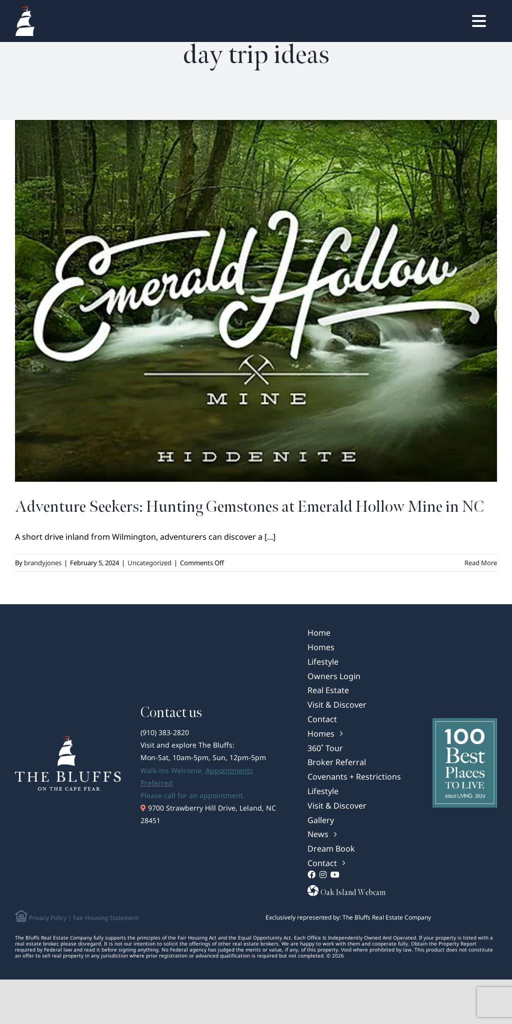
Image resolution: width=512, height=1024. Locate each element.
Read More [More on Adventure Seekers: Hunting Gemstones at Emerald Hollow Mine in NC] (480, 562)
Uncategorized (150, 562)
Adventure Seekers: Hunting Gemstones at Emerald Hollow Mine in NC (249, 507)
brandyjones (43, 562)
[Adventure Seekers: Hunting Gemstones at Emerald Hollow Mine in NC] (256, 301)
